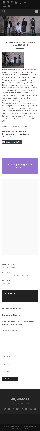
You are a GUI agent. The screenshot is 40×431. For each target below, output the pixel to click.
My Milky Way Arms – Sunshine (15, 275)
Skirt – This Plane (9, 267)
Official (14, 131)
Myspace (22, 131)
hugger (20, 40)
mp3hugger (20, 399)
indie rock (30, 40)
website (11, 118)
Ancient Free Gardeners (21, 134)
